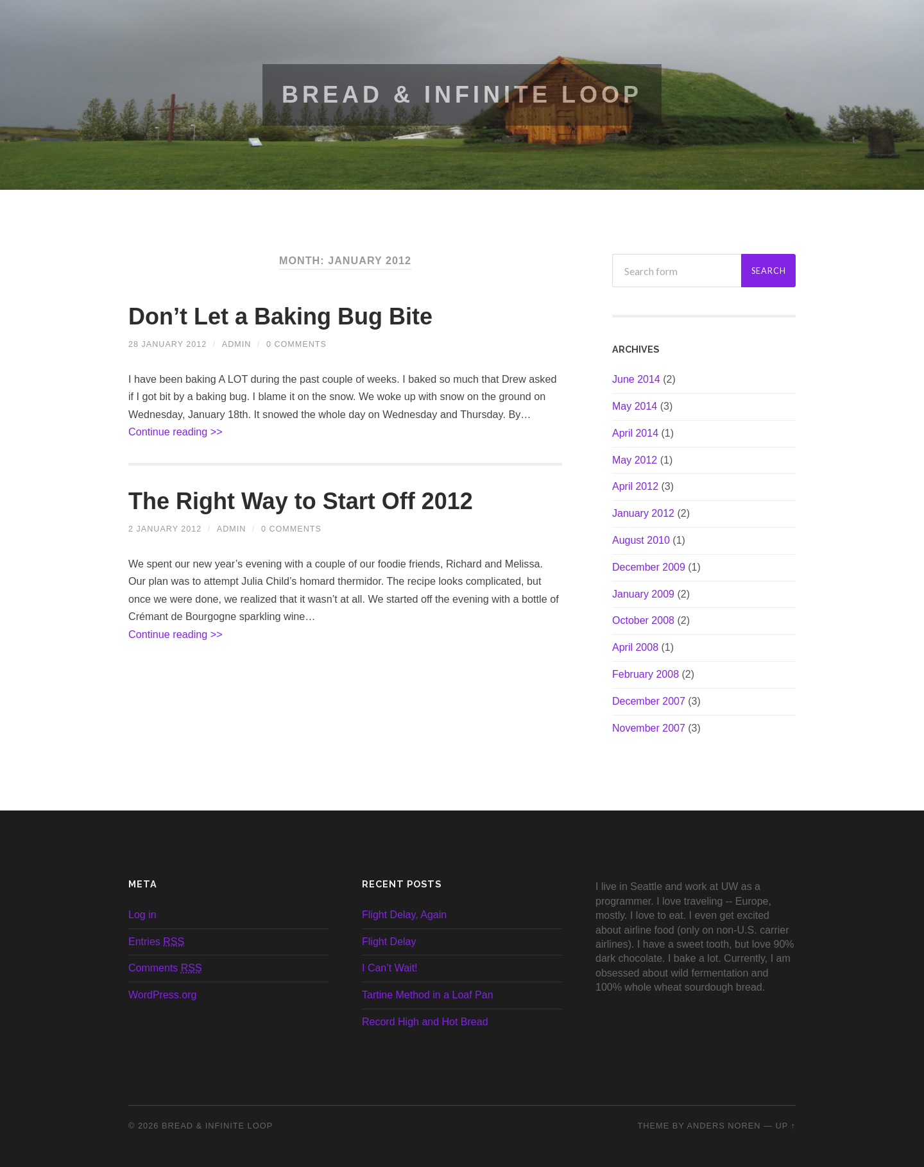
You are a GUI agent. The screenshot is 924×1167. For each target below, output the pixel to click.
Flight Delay (389, 941)
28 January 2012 (167, 344)
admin (237, 344)
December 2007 (648, 701)
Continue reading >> (175, 431)
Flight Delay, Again (404, 914)
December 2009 (648, 567)
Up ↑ (786, 1125)
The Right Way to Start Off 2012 (300, 501)
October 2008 (643, 620)
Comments (165, 967)
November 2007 (648, 728)
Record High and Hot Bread (425, 1021)
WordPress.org (162, 994)
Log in (142, 914)
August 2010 (641, 540)
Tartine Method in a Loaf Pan (427, 994)
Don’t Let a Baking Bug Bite (280, 316)
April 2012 (635, 486)
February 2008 (645, 674)
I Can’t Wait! (390, 967)
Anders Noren (723, 1125)
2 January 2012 (164, 529)
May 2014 (634, 406)
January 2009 (643, 594)
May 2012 (634, 460)
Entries (156, 941)
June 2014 (636, 379)
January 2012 (643, 513)
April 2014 (635, 433)
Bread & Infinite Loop (462, 94)
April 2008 (635, 647)
